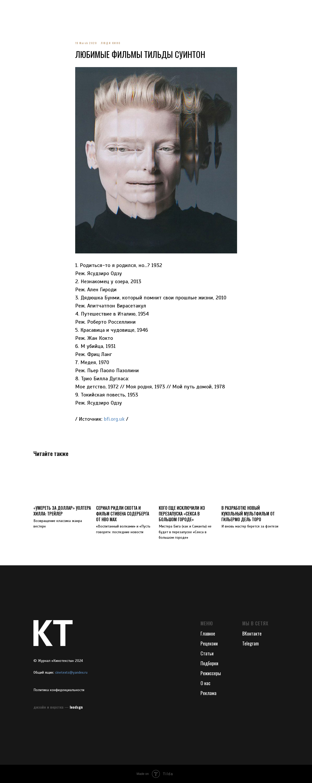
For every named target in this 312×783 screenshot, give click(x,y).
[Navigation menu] (9, 7)
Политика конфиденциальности (58, 690)
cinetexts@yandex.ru (71, 672)
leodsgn (76, 707)
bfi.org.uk (114, 419)
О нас (205, 683)
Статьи (207, 653)
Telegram (250, 643)
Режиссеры (211, 673)
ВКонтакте (252, 633)
